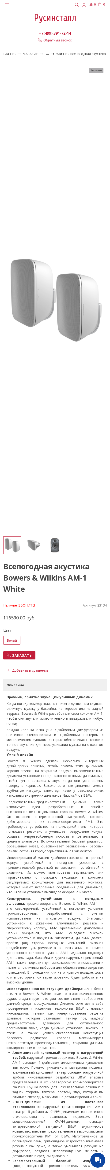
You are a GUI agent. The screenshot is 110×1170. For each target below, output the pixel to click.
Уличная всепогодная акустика (81, 54)
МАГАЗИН (31, 54)
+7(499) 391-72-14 (55, 33)
